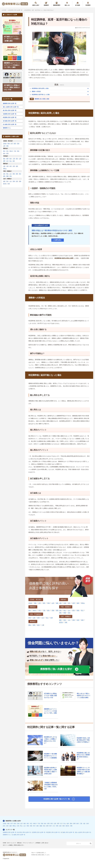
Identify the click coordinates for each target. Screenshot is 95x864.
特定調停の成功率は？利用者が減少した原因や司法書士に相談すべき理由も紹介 (50, 770)
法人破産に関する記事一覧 (9, 124)
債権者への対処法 (36, 91)
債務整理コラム (7, 128)
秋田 (44, 603)
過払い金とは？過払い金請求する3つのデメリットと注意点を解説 (83, 695)
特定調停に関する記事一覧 (9, 117)
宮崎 (73, 620)
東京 (29, 610)
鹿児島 (61, 622)
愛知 (29, 625)
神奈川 (34, 610)
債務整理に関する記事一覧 (9, 103)
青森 (35, 603)
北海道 (30, 603)
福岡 (60, 620)
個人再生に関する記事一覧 (9, 110)
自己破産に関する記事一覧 (9, 121)
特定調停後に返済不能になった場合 (41, 94)
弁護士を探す (36, 4)
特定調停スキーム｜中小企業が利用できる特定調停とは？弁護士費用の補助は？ (83, 770)
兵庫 (73, 603)
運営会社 (19, 842)
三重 (43, 625)
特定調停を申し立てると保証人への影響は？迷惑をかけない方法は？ (50, 740)
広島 (60, 610)
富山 (47, 617)
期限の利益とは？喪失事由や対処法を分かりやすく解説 (52, 230)
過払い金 (67, 4)
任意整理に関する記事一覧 (9, 114)
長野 (38, 617)
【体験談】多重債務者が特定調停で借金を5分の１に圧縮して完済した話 (50, 785)
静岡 (34, 625)
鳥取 (73, 610)
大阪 (60, 603)
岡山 (64, 610)
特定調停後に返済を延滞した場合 (40, 88)
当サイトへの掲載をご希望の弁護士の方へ (13, 845)
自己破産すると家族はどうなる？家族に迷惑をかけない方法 (50, 695)
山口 (69, 610)
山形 (53, 603)
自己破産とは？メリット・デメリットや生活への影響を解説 (12, 39)
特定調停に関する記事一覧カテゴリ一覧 (56, 799)
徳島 (60, 612)
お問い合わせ (44, 842)
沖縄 (66, 622)
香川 (82, 610)
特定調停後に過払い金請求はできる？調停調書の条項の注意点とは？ (83, 755)
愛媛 (64, 612)
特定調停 (88, 4)
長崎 (82, 620)
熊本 (64, 620)
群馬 (57, 610)
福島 (57, 603)
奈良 (69, 603)
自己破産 (77, 4)
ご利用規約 (37, 842)
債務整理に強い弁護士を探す (56, 669)
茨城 (53, 610)
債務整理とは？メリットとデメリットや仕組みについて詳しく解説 (50, 711)
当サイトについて (11, 842)
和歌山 (83, 603)
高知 (69, 612)
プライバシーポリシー (28, 842)
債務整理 (46, 4)
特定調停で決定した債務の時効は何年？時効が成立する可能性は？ (83, 740)
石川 (43, 617)
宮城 (48, 603)
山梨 (34, 617)
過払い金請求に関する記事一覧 (11, 107)
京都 (64, 603)
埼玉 (39, 610)
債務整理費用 (56, 4)
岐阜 (38, 625)
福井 (51, 617)
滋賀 (78, 603)
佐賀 (78, 620)
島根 (78, 610)
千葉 (44, 610)
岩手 (39, 603)
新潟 (29, 617)
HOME (4, 842)
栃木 (48, 610)
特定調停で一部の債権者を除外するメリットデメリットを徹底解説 (50, 755)
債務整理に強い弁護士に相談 (39, 99)
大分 (69, 620)
